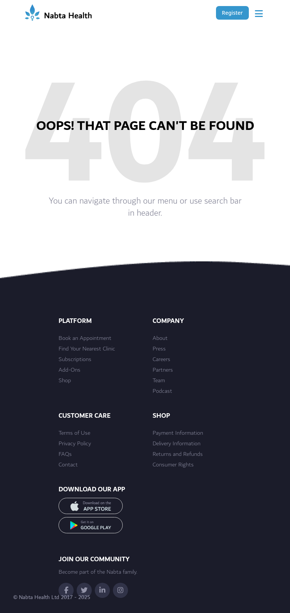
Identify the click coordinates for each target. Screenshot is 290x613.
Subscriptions (75, 359)
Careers (161, 359)
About (160, 338)
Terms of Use (74, 433)
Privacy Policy (75, 443)
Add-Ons (69, 370)
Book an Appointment (85, 338)
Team (159, 380)
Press (159, 349)
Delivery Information (177, 443)
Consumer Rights (173, 464)
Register (232, 12)
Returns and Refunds (178, 454)
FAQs (65, 454)
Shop (65, 380)
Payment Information (178, 433)
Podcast (162, 391)
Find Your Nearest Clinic (87, 349)
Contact (68, 464)
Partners (163, 370)
